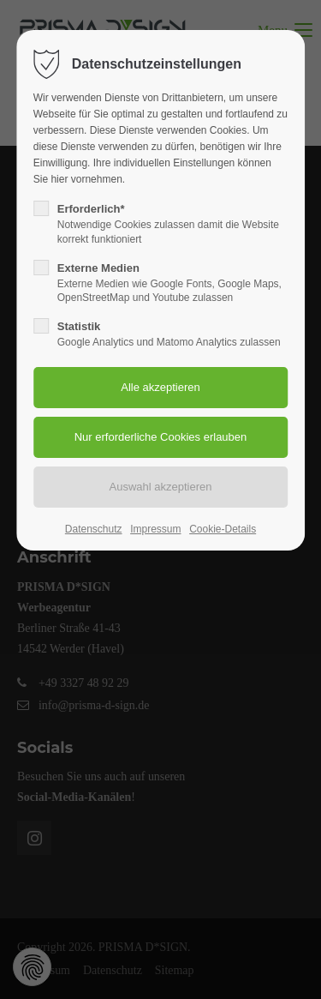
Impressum (155, 529)
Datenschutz (93, 529)
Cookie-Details (222, 529)
